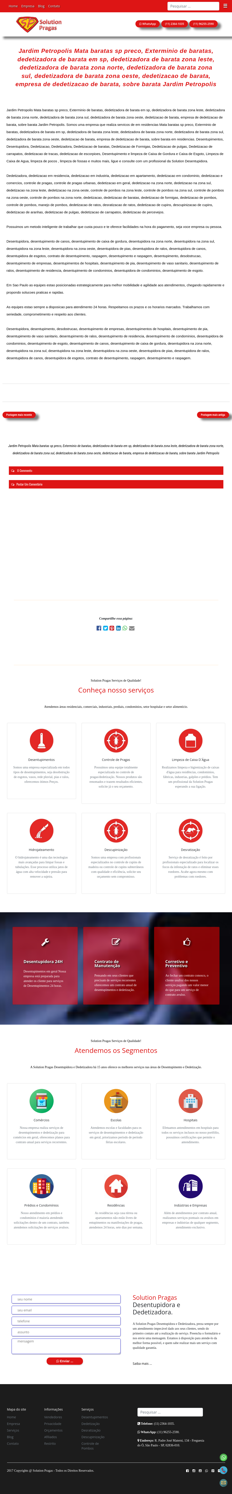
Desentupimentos (95, 1417)
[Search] (193, 6)
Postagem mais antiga (213, 414)
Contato (54, 6)
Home (13, 6)
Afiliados (50, 1437)
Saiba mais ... (142, 1363)
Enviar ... (64, 1361)
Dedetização (91, 1424)
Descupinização (93, 1437)
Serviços (13, 1430)
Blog (41, 6)
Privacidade (52, 1424)
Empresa (27, 6)
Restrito (50, 1443)
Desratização (91, 1430)
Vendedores (53, 1417)
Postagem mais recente (19, 414)
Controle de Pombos (90, 1445)
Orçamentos (53, 1430)
